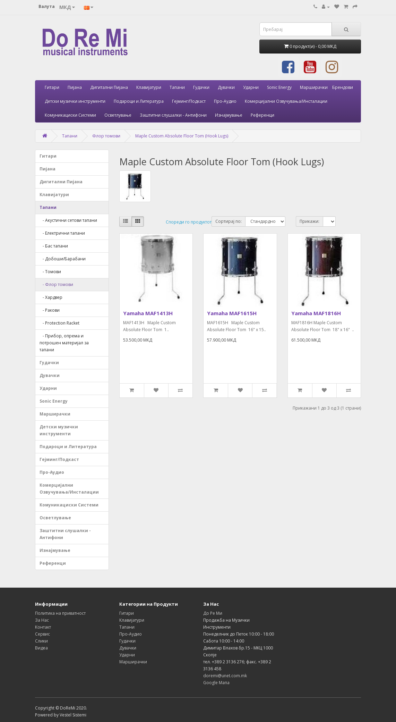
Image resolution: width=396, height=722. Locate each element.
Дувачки (226, 87)
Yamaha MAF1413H (148, 313)
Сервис (42, 634)
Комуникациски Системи (70, 115)
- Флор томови (56, 284)
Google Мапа (216, 683)
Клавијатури (148, 87)
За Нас (42, 620)
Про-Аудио (225, 101)
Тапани (177, 87)
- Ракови (50, 310)
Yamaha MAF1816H (316, 313)
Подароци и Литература (139, 101)
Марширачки (314, 87)
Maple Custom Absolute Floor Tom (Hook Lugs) (181, 136)
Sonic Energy (279, 87)
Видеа (41, 648)
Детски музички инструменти (75, 101)
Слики (41, 641)
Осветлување (117, 115)
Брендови (342, 87)
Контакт (43, 627)
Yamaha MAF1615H (232, 313)
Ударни (251, 87)
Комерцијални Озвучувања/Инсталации (286, 101)
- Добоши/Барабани (63, 259)
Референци (262, 115)
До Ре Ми (212, 613)
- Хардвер (51, 297)
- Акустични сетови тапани (68, 220)
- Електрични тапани (62, 233)
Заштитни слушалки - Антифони (173, 115)
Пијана (75, 87)
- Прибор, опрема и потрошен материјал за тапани (64, 343)
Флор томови (106, 136)
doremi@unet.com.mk (225, 676)
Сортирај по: (228, 221)
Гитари (52, 87)
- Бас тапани (54, 246)
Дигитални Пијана (109, 87)
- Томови (50, 272)
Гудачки (201, 87)
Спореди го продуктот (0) (191, 222)
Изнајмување (228, 115)
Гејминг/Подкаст (189, 101)
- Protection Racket (59, 323)
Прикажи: (309, 221)
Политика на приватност (60, 613)
